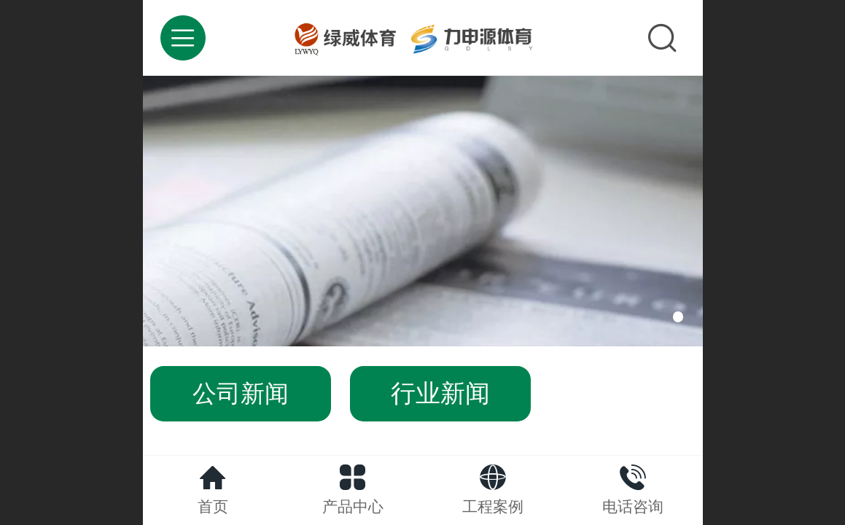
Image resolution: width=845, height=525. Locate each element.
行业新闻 (440, 393)
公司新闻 (240, 393)
